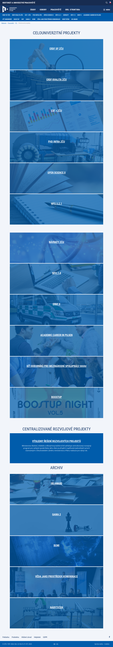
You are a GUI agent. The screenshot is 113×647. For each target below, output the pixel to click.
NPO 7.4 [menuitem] (73, 15)
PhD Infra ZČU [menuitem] (37, 15)
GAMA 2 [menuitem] (28, 19)
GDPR (45, 637)
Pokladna (6, 637)
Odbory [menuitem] (43, 9)
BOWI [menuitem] (33, 19)
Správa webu (99, 644)
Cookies (106, 644)
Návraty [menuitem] (66, 15)
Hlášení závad (26, 637)
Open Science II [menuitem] (48, 15)
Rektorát (4, 23)
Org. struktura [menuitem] (72, 9)
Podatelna (15, 637)
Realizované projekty (24, 23)
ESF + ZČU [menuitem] (28, 15)
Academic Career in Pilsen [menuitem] (92, 15)
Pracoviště (11, 23)
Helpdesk (37, 637)
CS (54, 644)
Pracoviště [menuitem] (56, 9)
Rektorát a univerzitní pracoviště (19, 2)
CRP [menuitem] (22, 19)
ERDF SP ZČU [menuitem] (6, 15)
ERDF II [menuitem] (79, 15)
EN (57, 644)
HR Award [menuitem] (74, 19)
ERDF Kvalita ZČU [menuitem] (17, 15)
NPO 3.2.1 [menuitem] (58, 15)
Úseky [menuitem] (33, 9)
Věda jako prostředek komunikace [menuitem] (48, 19)
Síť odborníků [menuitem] (7, 19)
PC (16, 23)
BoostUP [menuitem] (16, 19)
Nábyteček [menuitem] (65, 19)
